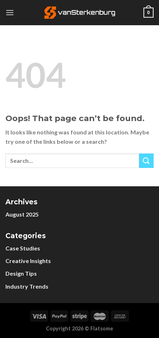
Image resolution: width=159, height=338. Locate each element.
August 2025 (22, 214)
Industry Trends (26, 286)
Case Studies (22, 248)
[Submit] (146, 161)
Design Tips (21, 273)
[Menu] (9, 12)
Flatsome (101, 328)
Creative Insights (28, 260)
